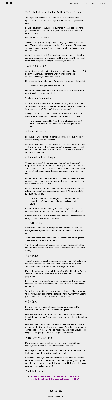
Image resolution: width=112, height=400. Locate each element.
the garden (89, 3)
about (103, 3)
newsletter (73, 3)
